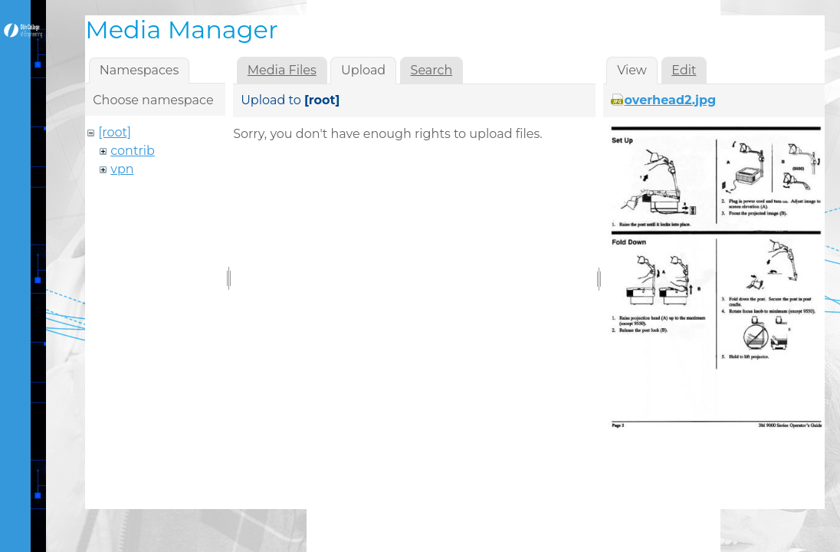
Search (432, 70)
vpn (121, 169)
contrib (132, 150)
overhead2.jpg (671, 100)
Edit (683, 70)
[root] (114, 132)
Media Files (282, 70)
